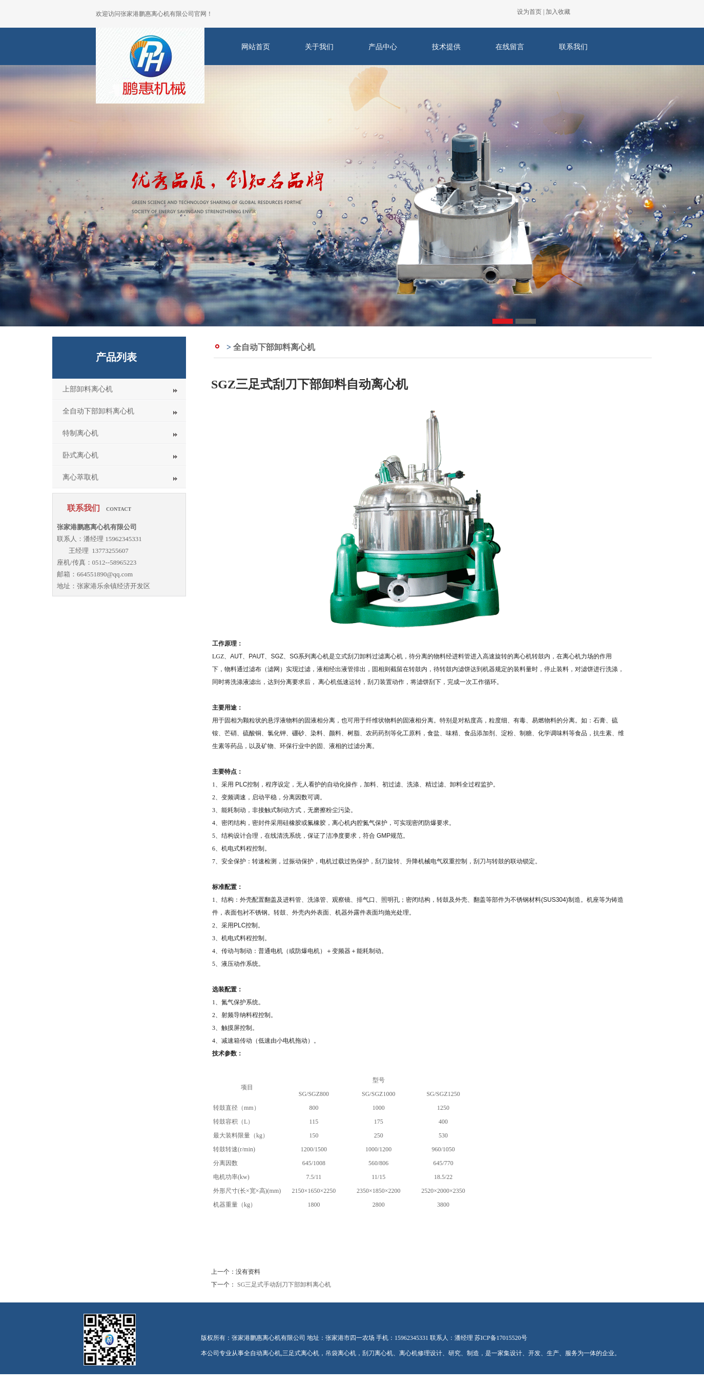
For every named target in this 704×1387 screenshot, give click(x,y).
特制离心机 (80, 433)
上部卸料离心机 (88, 389)
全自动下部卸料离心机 (98, 411)
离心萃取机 (80, 477)
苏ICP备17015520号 (500, 1337)
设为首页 (529, 11)
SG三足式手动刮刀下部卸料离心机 (284, 1284)
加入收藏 (558, 11)
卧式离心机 (80, 455)
